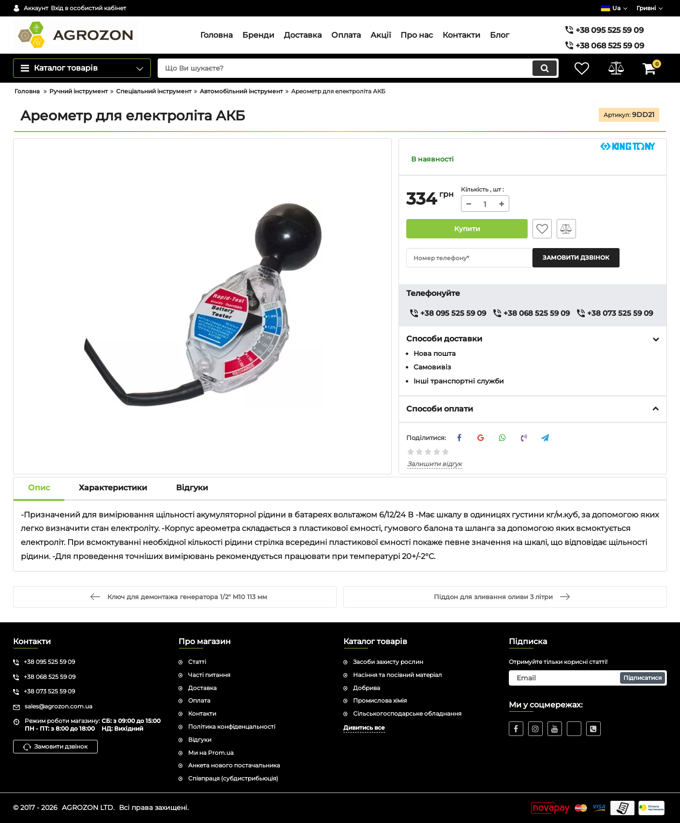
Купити (467, 228)
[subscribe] (588, 678)
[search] (358, 68)
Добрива (366, 687)
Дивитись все (364, 727)
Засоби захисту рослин (388, 661)
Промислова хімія (380, 700)
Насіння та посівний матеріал (397, 674)
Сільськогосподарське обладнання (407, 713)
